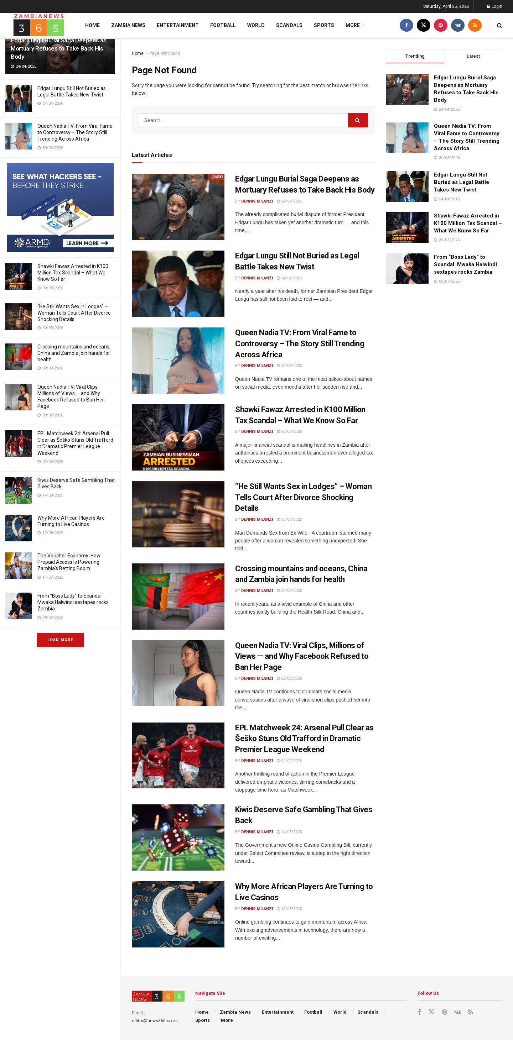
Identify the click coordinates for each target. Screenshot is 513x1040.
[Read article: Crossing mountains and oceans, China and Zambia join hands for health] (178, 596)
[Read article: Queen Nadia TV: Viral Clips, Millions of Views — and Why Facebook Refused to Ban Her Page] (178, 673)
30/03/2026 (289, 365)
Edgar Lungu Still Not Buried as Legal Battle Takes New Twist (461, 182)
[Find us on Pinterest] (440, 25)
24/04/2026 (289, 201)
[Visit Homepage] (39, 25)
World (256, 25)
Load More (60, 639)
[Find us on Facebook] (406, 25)
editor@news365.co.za (155, 1020)
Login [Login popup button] (494, 6)
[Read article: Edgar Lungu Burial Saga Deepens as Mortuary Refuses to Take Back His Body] (178, 207)
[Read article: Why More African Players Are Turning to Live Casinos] (178, 914)
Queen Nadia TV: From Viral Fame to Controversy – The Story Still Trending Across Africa (75, 132)
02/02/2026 (289, 678)
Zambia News (128, 25)
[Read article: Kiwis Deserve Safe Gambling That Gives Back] (178, 837)
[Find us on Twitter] (423, 25)
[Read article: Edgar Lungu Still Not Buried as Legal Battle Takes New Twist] (178, 284)
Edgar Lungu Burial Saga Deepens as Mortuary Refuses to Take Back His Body (58, 48)
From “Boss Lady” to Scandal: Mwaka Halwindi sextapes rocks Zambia (73, 602)
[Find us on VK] (458, 25)
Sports (324, 25)
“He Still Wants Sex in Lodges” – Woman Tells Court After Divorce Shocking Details (74, 313)
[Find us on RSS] (475, 25)
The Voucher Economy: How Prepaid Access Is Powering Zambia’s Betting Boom (68, 562)
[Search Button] (499, 25)
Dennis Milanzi (257, 201)
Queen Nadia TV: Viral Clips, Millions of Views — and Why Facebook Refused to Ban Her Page (302, 656)
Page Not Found (164, 53)
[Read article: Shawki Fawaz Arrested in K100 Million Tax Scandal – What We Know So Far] (178, 437)
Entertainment (178, 25)
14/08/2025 (289, 832)
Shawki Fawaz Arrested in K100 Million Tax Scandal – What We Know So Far (72, 272)
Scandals (289, 25)
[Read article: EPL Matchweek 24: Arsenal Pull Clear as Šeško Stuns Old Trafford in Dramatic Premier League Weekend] (178, 756)
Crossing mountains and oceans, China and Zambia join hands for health (73, 353)
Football (223, 25)
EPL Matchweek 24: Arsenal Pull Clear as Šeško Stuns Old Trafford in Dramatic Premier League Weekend (304, 738)
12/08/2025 (289, 909)
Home (92, 25)
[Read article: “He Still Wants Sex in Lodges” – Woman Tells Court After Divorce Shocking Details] (178, 514)
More (353, 25)
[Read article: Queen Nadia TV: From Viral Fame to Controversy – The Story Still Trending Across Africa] (178, 360)
